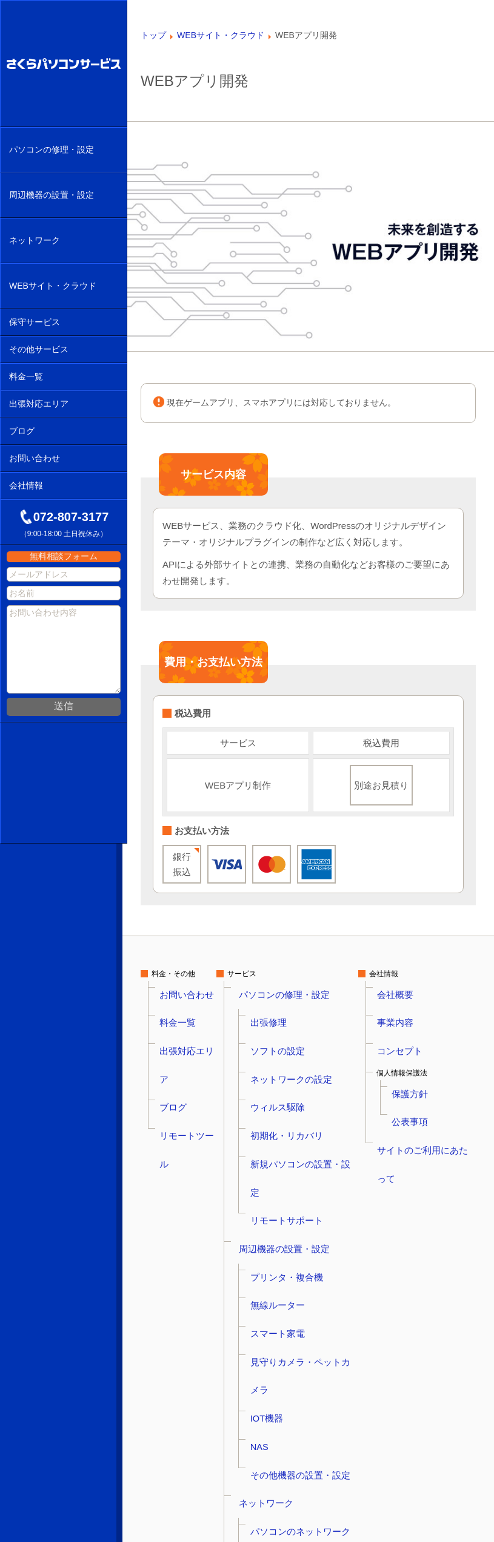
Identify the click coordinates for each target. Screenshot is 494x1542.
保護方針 (417, 1046)
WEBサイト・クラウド (284, 1279)
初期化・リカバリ (287, 1061)
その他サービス (272, 1438)
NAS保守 (273, 1380)
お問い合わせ (180, 988)
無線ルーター (280, 1133)
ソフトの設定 (280, 1017)
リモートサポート (287, 1090)
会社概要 (403, 988)
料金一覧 (173, 1003)
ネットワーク (268, 1220)
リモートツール (184, 1046)
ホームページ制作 (287, 1322)
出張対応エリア (184, 1017)
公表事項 (417, 1061)
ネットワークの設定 (291, 1032)
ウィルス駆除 (280, 1046)
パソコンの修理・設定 (283, 988)
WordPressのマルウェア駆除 (305, 1293)
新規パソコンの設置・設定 (301, 1075)
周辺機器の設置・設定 (283, 1104)
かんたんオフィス (287, 1351)
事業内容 (403, 1003)
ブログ (170, 1032)
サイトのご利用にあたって (432, 1075)
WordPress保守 (283, 1409)
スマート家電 (280, 1148)
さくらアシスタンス (291, 1424)
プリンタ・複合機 (287, 1119)
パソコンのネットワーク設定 (305, 1235)
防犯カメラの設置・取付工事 (305, 1453)
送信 (63, 702)
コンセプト (407, 1017)
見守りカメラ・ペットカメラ (305, 1162)
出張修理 (272, 1003)
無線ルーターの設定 (291, 1249)
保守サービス (268, 1366)
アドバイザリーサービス (298, 1467)
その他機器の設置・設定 (298, 1206)
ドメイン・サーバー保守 (298, 1395)
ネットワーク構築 (287, 1264)
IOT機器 (271, 1177)
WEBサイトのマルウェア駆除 (306, 1308)
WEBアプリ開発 (284, 1337)
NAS (265, 1191)
